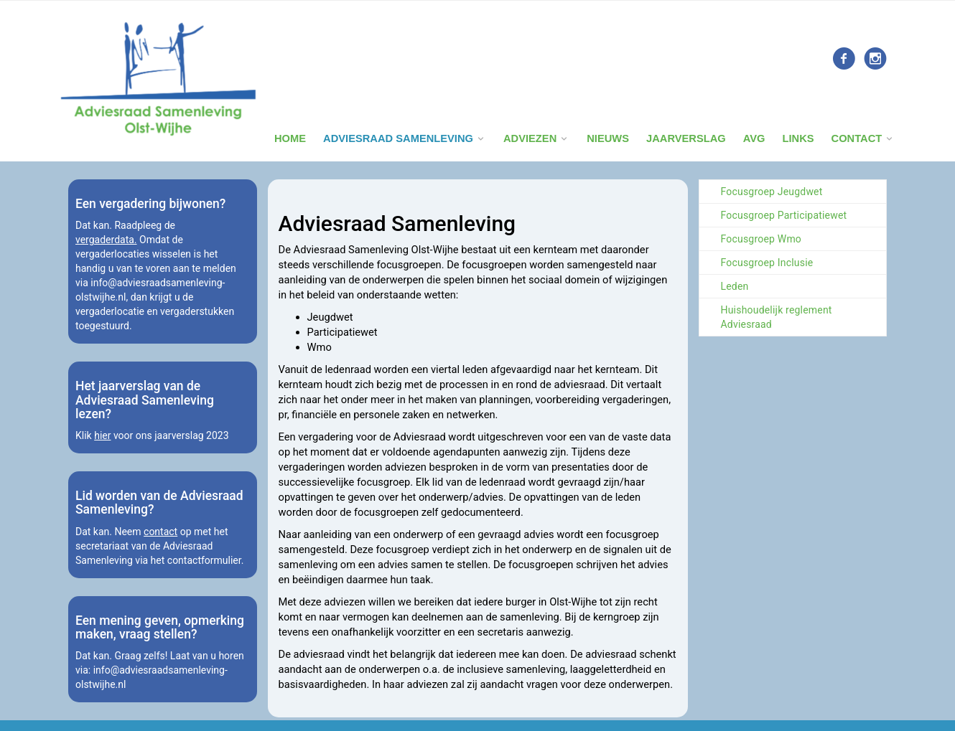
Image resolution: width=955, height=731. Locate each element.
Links (798, 138)
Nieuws (608, 138)
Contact (856, 138)
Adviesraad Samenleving (398, 138)
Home (290, 138)
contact (160, 531)
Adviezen (529, 138)
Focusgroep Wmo (761, 239)
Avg (754, 138)
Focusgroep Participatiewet (784, 215)
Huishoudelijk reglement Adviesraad (776, 317)
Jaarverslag (686, 138)
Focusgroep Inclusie (767, 262)
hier (102, 435)
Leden (735, 286)
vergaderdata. (106, 239)
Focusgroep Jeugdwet (772, 191)
